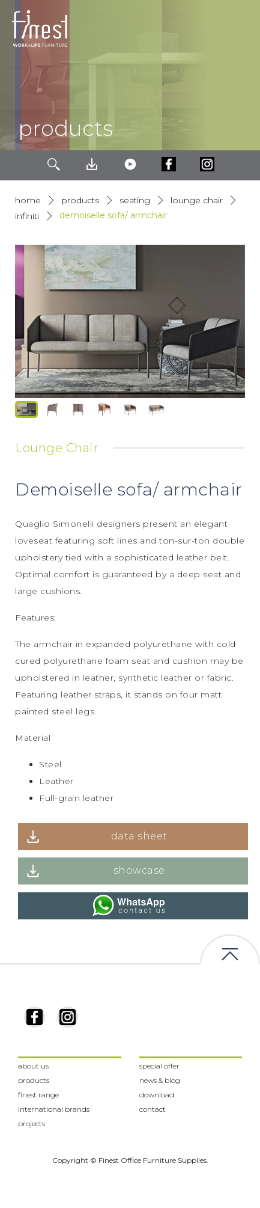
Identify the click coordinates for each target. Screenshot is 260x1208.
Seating (134, 200)
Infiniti (27, 215)
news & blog (159, 1080)
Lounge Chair (197, 200)
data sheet (139, 836)
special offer (159, 1065)
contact (152, 1109)
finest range (38, 1094)
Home (28, 200)
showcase (139, 870)
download (156, 1094)
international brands (53, 1109)
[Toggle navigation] (241, 29)
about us (33, 1065)
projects (31, 1123)
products (80, 200)
